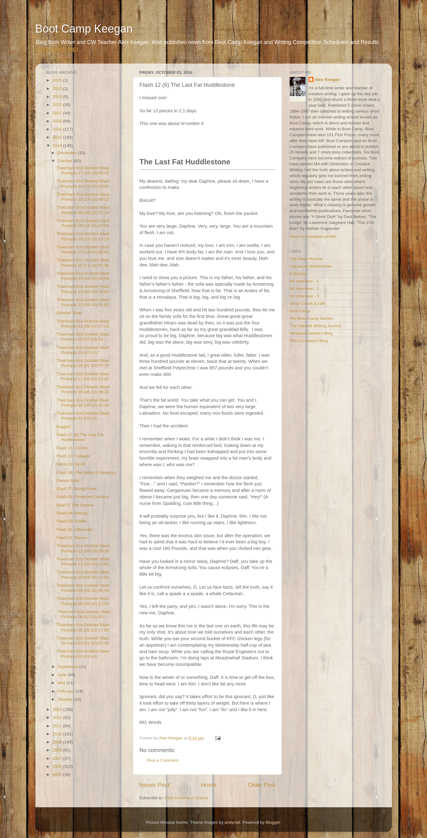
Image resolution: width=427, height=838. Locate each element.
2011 (57, 726)
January (66, 699)
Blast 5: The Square (74, 505)
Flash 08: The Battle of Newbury (86, 472)
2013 (57, 709)
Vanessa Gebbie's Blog (311, 333)
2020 (57, 121)
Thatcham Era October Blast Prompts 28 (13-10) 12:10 (82, 236)
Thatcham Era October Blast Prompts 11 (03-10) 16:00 (82, 561)
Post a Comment (163, 760)
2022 (57, 104)
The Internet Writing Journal (315, 325)
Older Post (261, 785)
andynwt (232, 822)
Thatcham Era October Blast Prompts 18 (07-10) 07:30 (82, 363)
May (62, 682)
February (67, 691)
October (66, 160)
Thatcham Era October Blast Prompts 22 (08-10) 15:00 (82, 302)
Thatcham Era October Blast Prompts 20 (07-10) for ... (82, 336)
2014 (57, 145)
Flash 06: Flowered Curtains (82, 496)
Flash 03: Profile (71, 521)
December (68, 152)
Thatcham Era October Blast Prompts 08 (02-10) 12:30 (82, 601)
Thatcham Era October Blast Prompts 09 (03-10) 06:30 (82, 588)
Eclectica (298, 273)
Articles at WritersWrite (311, 266)
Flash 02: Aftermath (74, 529)
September (68, 666)
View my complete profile (313, 236)
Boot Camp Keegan (84, 28)
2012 (57, 717)
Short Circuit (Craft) (308, 303)
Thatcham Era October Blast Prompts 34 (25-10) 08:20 (82, 183)
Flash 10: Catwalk (73, 456)
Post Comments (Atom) (186, 798)
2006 (57, 766)
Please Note (67, 480)
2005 (57, 774)
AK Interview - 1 (304, 281)
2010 (57, 734)
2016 (57, 129)
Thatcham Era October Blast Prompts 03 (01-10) (82, 653)
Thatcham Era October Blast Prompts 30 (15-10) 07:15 (82, 210)
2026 (57, 80)
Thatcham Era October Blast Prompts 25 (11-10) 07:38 (82, 262)
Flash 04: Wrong (71, 513)
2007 (57, 758)
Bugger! (63, 426)
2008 (57, 750)
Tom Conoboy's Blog (309, 340)
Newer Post (154, 785)
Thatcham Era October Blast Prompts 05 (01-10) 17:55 (82, 627)
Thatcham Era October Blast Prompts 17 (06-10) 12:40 (82, 376)
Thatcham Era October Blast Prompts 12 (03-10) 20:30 (82, 548)
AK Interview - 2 (304, 288)
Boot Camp (300, 311)
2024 (57, 96)
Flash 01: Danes (71, 537)
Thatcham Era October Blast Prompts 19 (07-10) (82, 350)
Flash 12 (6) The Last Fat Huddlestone (79, 437)
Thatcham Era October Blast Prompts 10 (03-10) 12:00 (82, 574)
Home (208, 785)
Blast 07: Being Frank (76, 488)
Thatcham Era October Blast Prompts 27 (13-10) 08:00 (82, 249)
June (63, 674)
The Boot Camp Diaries (311, 318)
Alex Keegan (327, 79)
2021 (57, 113)
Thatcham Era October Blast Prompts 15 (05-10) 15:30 (82, 403)
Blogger (273, 822)
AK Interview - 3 (304, 296)
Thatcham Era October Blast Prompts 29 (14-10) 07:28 (82, 223)
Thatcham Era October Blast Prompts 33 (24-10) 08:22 (82, 197)
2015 (57, 137)
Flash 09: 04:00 (70, 464)
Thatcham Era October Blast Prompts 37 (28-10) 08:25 (82, 170)
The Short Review (306, 258)
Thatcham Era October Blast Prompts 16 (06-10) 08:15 (82, 389)
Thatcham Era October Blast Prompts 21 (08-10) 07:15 (82, 323)
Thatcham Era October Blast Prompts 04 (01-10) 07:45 (82, 640)
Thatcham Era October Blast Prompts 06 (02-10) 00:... (83, 614)
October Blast (69, 312)
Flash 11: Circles (72, 448)
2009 (57, 742)
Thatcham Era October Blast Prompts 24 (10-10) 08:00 (82, 276)
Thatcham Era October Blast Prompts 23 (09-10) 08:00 (82, 289)
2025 (57, 88)
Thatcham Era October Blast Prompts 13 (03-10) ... (82, 416)
